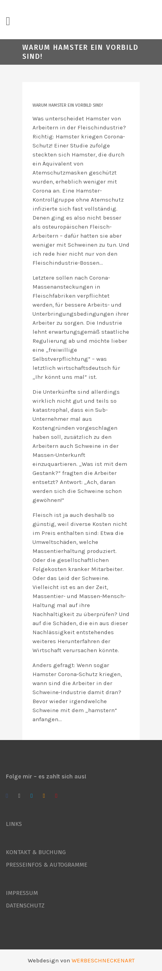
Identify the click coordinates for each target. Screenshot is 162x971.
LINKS (14, 823)
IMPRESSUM (22, 892)
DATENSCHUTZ (25, 905)
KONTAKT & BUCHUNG (36, 852)
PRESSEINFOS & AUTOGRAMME (46, 864)
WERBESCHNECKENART (103, 960)
